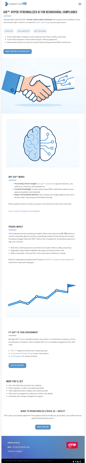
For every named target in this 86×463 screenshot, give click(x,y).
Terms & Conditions (47, 461)
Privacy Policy (35, 461)
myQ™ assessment (47, 184)
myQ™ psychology (43, 22)
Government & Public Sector (22, 353)
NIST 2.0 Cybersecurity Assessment (60, 259)
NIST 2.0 (14, 351)
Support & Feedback (15, 451)
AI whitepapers (16, 356)
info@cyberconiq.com (21, 447)
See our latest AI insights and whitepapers (24, 211)
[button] (80, 4)
